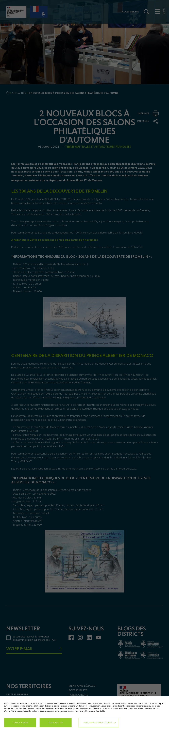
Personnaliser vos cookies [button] (97, 722)
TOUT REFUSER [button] (56, 722)
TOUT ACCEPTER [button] (20, 722)
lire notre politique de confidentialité (90, 711)
